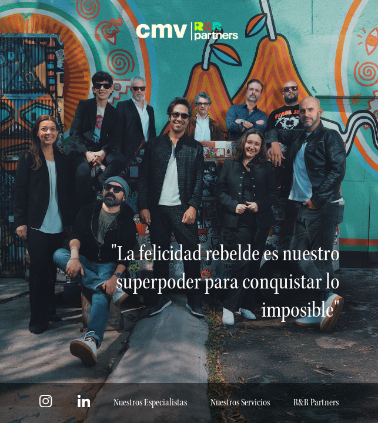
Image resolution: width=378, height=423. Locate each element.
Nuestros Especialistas (150, 403)
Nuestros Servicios (240, 403)
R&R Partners (316, 403)
